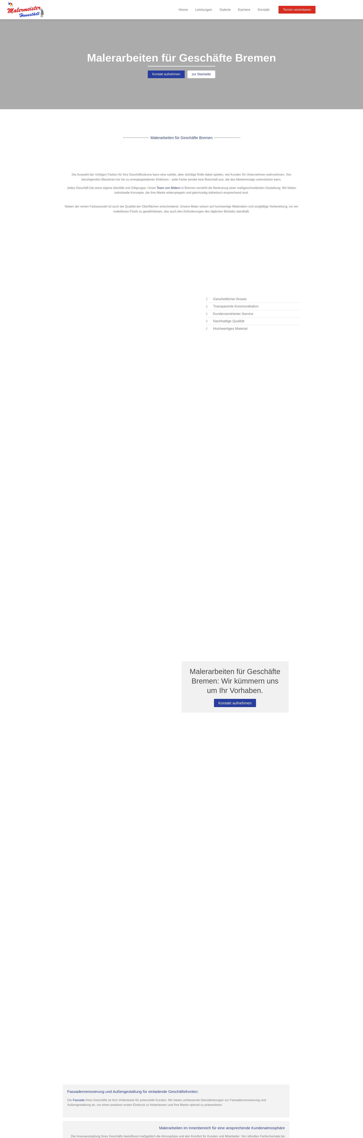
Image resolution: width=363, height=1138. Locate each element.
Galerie (225, 10)
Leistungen (203, 10)
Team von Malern (168, 188)
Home (183, 10)
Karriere (244, 10)
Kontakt (263, 10)
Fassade (79, 1100)
